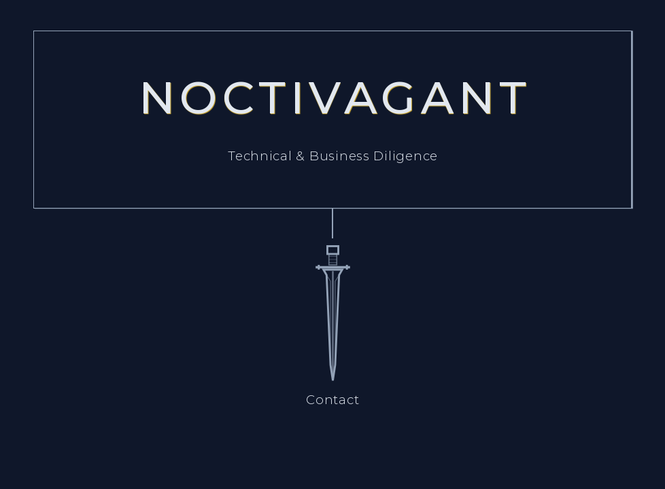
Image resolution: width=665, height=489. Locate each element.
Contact (332, 400)
